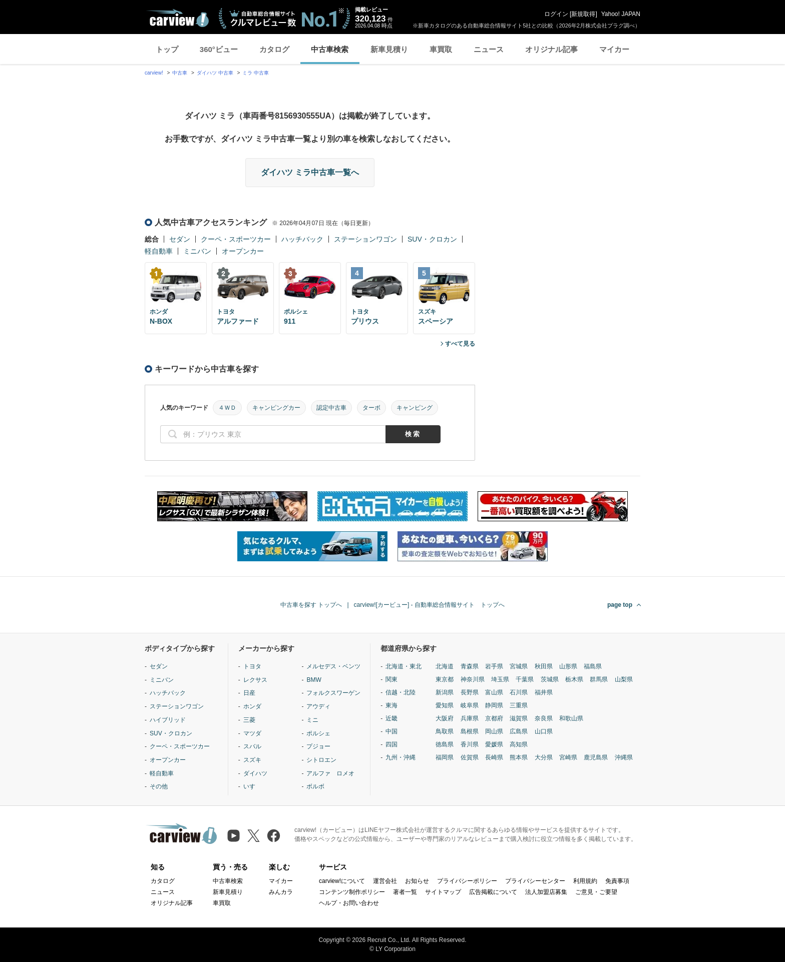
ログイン (556, 14)
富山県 (494, 692)
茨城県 (550, 679)
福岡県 (445, 757)
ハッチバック (302, 239)
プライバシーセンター (535, 880)
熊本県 (519, 757)
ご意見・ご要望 (596, 891)
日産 (249, 692)
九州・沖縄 (400, 757)
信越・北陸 (400, 692)
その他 (159, 786)
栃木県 (574, 679)
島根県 (470, 731)
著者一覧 (405, 891)
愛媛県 (494, 744)
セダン (179, 239)
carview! (154, 73)
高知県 (519, 744)
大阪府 (445, 718)
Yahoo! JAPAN (620, 14)
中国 (391, 731)
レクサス (255, 679)
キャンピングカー (276, 407)
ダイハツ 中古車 (215, 73)
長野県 (470, 692)
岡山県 (494, 731)
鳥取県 (445, 731)
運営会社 (385, 880)
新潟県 (445, 692)
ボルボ (315, 786)
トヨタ (252, 666)
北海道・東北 (403, 666)
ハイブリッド (168, 719)
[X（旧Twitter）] (253, 835)
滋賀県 (519, 718)
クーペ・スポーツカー (236, 239)
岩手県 (494, 666)
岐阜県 (470, 705)
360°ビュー (219, 49)
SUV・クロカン (432, 239)
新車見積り (389, 49)
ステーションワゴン (365, 239)
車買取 (441, 49)
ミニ (312, 719)
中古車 (179, 73)
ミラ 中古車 (255, 73)
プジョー (318, 746)
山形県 (568, 666)
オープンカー (243, 251)
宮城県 (519, 666)
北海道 (445, 666)
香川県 (470, 744)
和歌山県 (571, 718)
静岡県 (494, 705)
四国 (391, 744)
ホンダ (252, 706)
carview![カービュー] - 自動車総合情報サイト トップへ (429, 605)
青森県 (470, 666)
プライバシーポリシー (467, 880)
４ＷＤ (227, 407)
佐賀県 (470, 757)
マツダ (252, 733)
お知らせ (417, 880)
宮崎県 (568, 757)
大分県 (544, 757)
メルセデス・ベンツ (333, 666)
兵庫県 (470, 718)
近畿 (391, 718)
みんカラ (281, 891)
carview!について (342, 880)
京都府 (494, 718)
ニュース (489, 49)
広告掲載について (493, 891)
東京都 (445, 679)
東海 (391, 705)
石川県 (519, 692)
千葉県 (525, 679)
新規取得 (583, 14)
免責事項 (617, 880)
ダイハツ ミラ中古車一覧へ (310, 172)
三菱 (249, 719)
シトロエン (321, 759)
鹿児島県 (596, 757)
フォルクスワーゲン (333, 692)
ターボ (371, 407)
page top (619, 605)
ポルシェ (318, 733)
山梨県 (624, 679)
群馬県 (599, 679)
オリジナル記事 (551, 49)
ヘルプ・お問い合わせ (349, 902)
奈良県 (544, 718)
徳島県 (445, 744)
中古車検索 (329, 49)
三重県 (519, 705)
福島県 (593, 666)
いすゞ (252, 786)
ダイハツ (255, 773)
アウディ (318, 706)
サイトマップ (443, 891)
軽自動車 (159, 251)
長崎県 (494, 757)
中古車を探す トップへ (311, 605)
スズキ (252, 759)
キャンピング (415, 407)
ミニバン (197, 251)
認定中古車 (331, 407)
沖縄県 (624, 757)
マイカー (614, 49)
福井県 (544, 692)
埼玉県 (500, 679)
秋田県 (544, 666)
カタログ (274, 49)
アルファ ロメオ (330, 773)
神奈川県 (473, 679)
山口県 (544, 731)
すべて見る (460, 343)
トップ (167, 49)
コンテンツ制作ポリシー (352, 891)
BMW (313, 679)
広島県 (519, 731)
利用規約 (585, 880)
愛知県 (445, 705)
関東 (391, 679)
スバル (252, 746)
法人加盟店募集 (546, 891)
